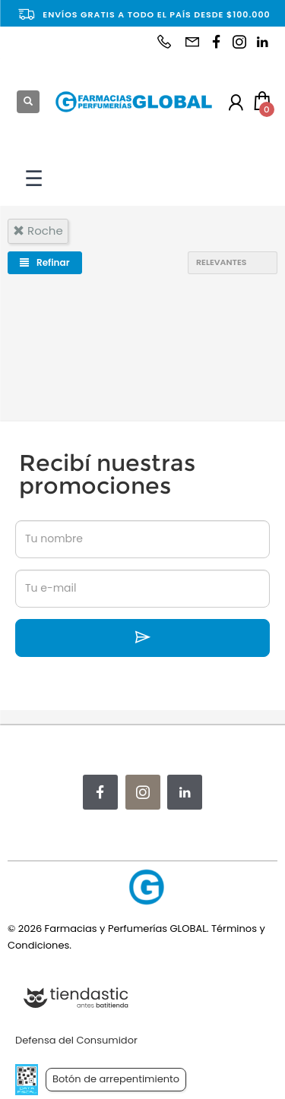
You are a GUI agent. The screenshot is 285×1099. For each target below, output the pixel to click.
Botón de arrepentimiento (115, 1079)
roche (38, 230)
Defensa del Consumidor (76, 1040)
